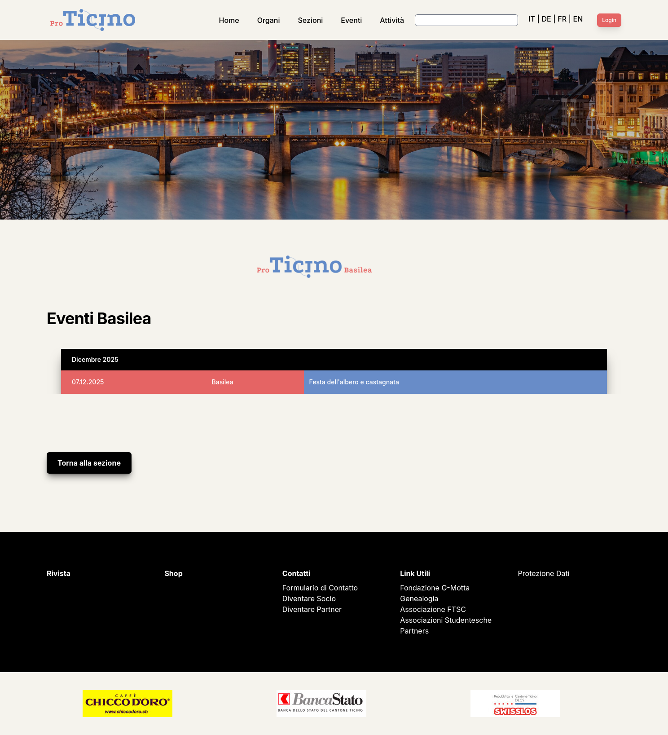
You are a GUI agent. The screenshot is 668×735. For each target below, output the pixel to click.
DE (546, 18)
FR (562, 18)
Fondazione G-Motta (435, 587)
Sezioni (310, 20)
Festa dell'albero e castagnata (354, 382)
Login (609, 20)
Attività (392, 20)
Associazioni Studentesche (446, 620)
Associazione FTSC (433, 609)
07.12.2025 (88, 382)
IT (531, 18)
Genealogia (419, 598)
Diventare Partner (312, 609)
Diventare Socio (309, 598)
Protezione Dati (544, 573)
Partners (414, 630)
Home (229, 20)
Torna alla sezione (89, 462)
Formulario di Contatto (320, 587)
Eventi (351, 20)
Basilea (222, 382)
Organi (268, 20)
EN (578, 18)
